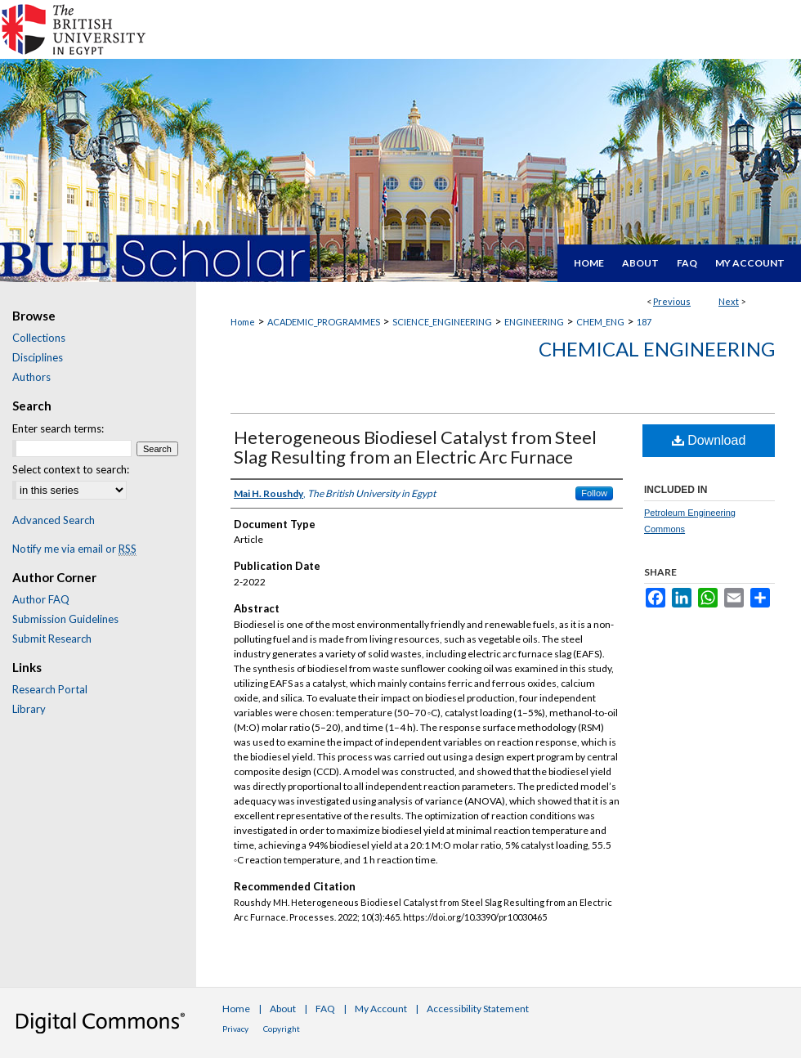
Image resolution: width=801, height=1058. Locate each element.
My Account (381, 1008)
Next (728, 301)
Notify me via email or (74, 548)
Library (29, 708)
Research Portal (49, 689)
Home (242, 321)
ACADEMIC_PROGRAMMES (323, 321)
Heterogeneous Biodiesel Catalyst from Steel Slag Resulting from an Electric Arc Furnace (415, 447)
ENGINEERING (534, 321)
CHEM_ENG (600, 321)
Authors (31, 376)
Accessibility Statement (478, 1008)
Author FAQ (40, 599)
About (283, 1008)
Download (709, 440)
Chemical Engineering (657, 349)
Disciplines (37, 357)
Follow (594, 493)
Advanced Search (53, 520)
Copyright (281, 1028)
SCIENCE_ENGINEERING (442, 321)
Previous (672, 301)
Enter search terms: (58, 428)
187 (644, 321)
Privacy (235, 1028)
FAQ (325, 1008)
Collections (38, 337)
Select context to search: (70, 469)
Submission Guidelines (65, 618)
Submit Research (52, 638)
